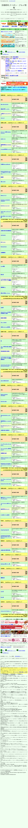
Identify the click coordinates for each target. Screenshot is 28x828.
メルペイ (22, 762)
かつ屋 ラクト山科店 (5, 514)
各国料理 (7, 65)
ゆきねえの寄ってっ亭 (5, 563)
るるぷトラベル (11, 766)
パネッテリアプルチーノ (6, 611)
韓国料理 (19, 70)
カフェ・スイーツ (16, 68)
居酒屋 (14, 58)
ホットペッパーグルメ (4, 675)
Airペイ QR (14, 754)
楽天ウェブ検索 (8, 733)
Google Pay (4, 735)
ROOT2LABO (4, 401)
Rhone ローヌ (3, 195)
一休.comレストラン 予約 (6, 629)
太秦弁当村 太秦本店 (5, 430)
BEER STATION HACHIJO (4, 395)
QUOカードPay (12, 762)
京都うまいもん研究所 (5, 327)
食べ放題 (16, 75)
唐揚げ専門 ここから (5, 109)
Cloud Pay (12, 735)
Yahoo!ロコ (24, 691)
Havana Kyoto (4, 246)
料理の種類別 (23, 87)
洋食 (18, 61)
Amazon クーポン (8, 748)
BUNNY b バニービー (5, 205)
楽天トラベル (2, 766)
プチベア (2, 118)
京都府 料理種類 (20, 52)
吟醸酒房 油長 (4, 453)
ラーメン (7, 68)
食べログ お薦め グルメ (5, 636)
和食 (13, 61)
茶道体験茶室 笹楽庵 (5, 351)
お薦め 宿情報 (14, 26)
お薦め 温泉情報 (5, 26)
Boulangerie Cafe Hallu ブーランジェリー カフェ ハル (6, 464)
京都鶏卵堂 (3, 252)
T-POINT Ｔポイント (23, 737)
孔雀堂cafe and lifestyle (5, 164)
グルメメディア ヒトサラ (6, 634)
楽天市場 (20, 749)
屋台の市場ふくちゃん (5, 293)
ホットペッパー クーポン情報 (7, 624)
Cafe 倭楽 (3, 266)
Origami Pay (20, 758)
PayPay (1, 759)
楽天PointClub (18, 760)
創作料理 (7, 61)
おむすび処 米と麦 (4, 380)
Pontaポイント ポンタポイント (5, 737)
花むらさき (3, 181)
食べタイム (2, 748)
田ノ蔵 (2, 597)
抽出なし (7, 75)
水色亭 (2, 307)
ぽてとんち (3, 242)
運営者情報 (17, 656)
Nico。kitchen (3, 322)
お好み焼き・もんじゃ (10, 70)
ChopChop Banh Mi (5, 529)
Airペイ (7, 754)
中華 (6, 63)
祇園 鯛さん (3, 287)
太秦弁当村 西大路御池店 (6, 230)
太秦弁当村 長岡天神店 (5, 550)
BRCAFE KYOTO (4, 104)
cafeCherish (3, 235)
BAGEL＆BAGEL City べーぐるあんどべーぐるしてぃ (6, 172)
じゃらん (7, 766)
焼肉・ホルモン (13, 63)
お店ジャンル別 (16, 87)
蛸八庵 (2, 274)
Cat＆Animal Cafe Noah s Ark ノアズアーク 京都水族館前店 (6, 358)
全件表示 (7, 58)
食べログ (1, 703)
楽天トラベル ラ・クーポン (6, 31)
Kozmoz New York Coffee (6, 483)
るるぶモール (2, 709)
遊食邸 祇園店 (4, 317)
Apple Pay (7, 760)
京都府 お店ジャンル (10, 52)
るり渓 (2, 591)
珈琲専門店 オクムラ (5, 509)
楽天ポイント (20, 766)
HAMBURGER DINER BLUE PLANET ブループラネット (6, 537)
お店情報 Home (4, 54)
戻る (2, 52)
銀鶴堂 (2, 177)
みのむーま (3, 138)
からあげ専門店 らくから (6, 149)
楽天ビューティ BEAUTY (6, 647)
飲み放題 (12, 75)
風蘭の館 (2, 577)
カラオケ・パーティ (16, 65)
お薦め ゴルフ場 (23, 26)
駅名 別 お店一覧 (16, 89)
